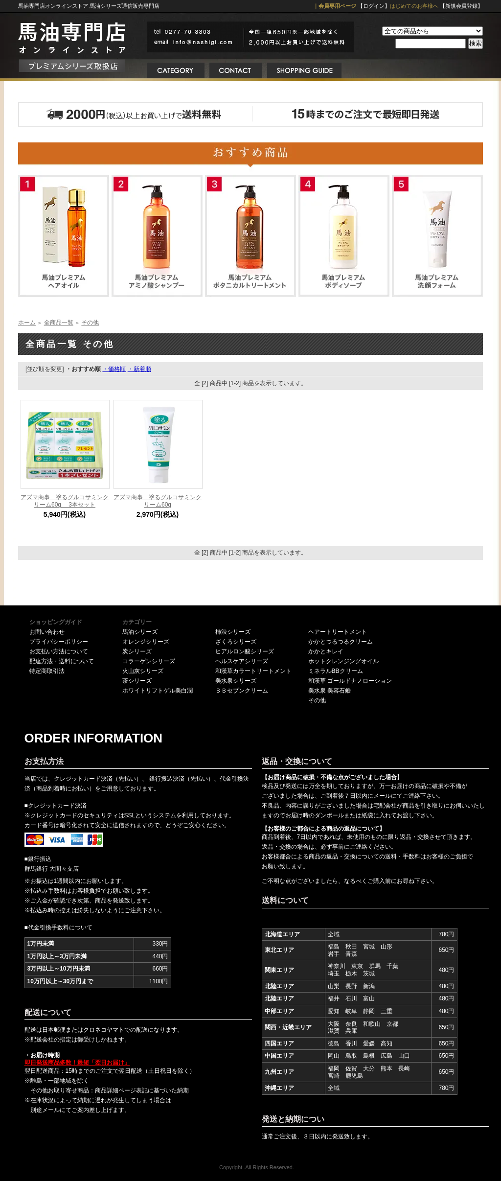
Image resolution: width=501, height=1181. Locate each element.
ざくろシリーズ (235, 641)
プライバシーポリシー (58, 641)
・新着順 (139, 369)
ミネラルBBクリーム (335, 671)
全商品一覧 (58, 322)
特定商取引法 (47, 671)
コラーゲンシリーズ (148, 661)
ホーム (27, 322)
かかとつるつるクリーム (340, 641)
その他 (90, 322)
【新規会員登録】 (461, 6)
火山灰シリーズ (142, 671)
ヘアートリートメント (337, 631)
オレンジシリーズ (145, 641)
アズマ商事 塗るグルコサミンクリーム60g (158, 501)
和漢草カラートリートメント (253, 671)
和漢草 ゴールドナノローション (350, 680)
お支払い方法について (58, 651)
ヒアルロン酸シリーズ (244, 651)
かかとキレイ (325, 651)
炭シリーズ (137, 651)
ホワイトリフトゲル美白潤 (157, 690)
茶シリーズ (137, 680)
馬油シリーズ (140, 631)
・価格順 (114, 369)
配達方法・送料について (61, 661)
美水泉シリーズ (235, 680)
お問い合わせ (47, 631)
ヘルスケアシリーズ (241, 661)
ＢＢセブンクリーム (241, 690)
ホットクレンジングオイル (343, 661)
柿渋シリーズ (232, 631)
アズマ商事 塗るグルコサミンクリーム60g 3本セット (65, 501)
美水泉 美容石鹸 (329, 690)
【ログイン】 (374, 6)
